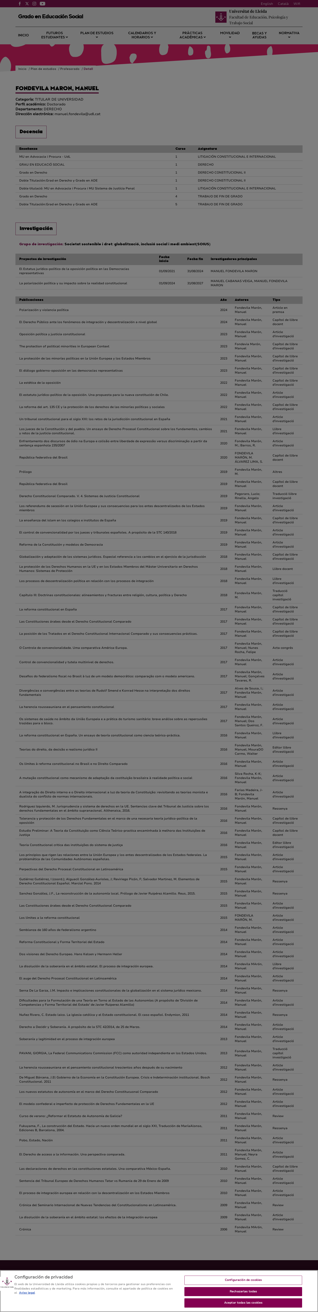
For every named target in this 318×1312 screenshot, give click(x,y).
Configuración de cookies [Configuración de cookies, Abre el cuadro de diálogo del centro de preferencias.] (243, 1284)
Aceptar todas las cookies (243, 1307)
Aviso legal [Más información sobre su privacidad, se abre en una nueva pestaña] (27, 1297)
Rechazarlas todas (243, 1296)
